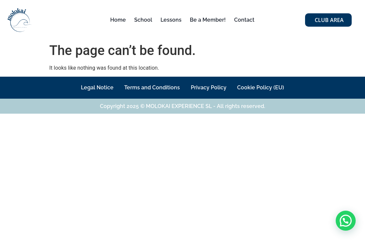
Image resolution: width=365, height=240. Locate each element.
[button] (346, 221)
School (143, 20)
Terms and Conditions (151, 87)
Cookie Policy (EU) (264, 87)
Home (118, 20)
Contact (244, 20)
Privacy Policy (210, 87)
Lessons (171, 20)
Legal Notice (93, 87)
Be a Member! (208, 20)
